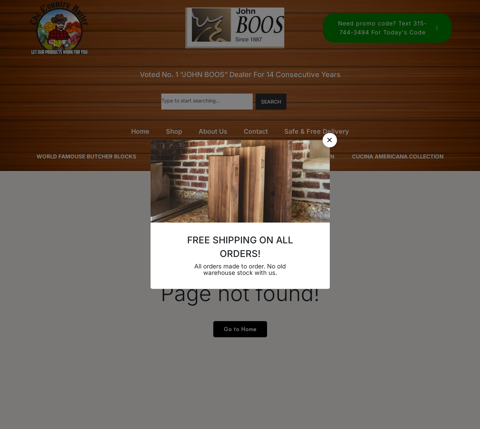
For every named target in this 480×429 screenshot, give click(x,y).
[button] (330, 140)
